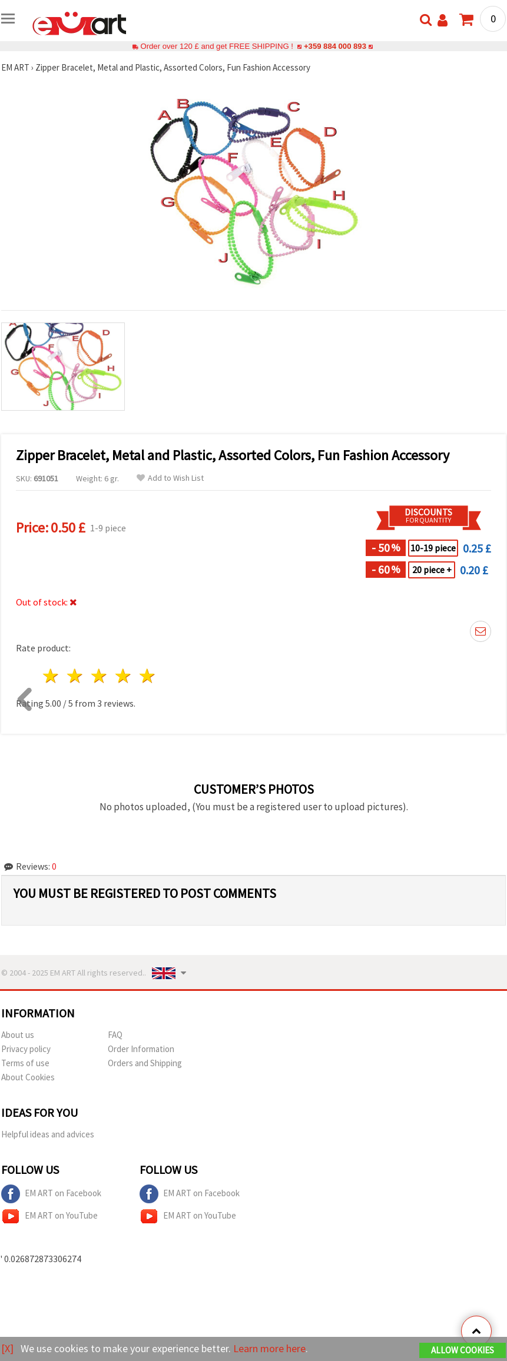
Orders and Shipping (145, 1063)
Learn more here (269, 1348)
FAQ (115, 1034)
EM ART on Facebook (51, 1193)
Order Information (141, 1048)
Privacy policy (26, 1048)
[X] (7, 1348)
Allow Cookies (462, 1350)
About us (17, 1034)
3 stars (100, 676)
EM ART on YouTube (49, 1216)
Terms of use (25, 1063)
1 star (51, 676)
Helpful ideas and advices (47, 1134)
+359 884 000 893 (335, 46)
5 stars (147, 676)
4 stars (123, 676)
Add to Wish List (170, 478)
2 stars (76, 676)
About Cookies (28, 1077)
